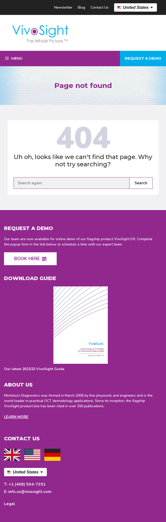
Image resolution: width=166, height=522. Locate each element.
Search (141, 183)
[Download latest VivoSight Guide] (80, 329)
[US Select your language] (135, 7)
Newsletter (63, 7)
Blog (81, 7)
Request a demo (143, 58)
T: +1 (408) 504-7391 (25, 484)
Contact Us (100, 7)
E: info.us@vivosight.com (27, 491)
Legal (9, 504)
